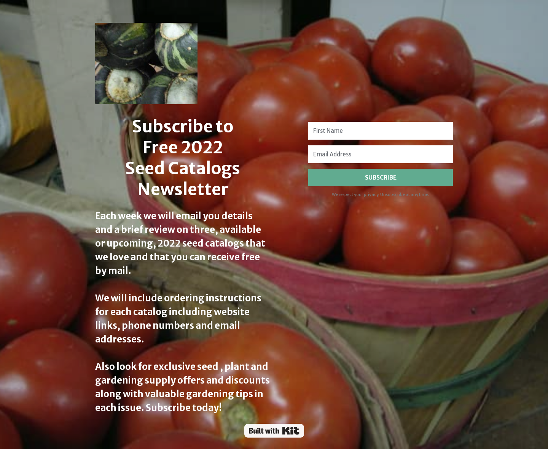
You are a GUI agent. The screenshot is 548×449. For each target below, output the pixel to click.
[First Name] (380, 131)
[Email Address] (380, 154)
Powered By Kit (274, 431)
